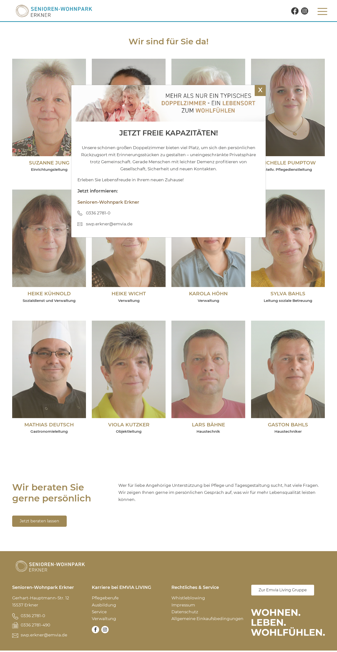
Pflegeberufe (105, 598)
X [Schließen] (260, 90)
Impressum (183, 605)
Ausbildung (104, 605)
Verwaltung (104, 619)
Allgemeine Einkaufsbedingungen (207, 619)
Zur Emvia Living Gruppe (283, 591)
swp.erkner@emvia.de (44, 636)
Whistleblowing (188, 598)
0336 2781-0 (33, 616)
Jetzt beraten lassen (39, 521)
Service (99, 612)
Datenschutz (184, 612)
